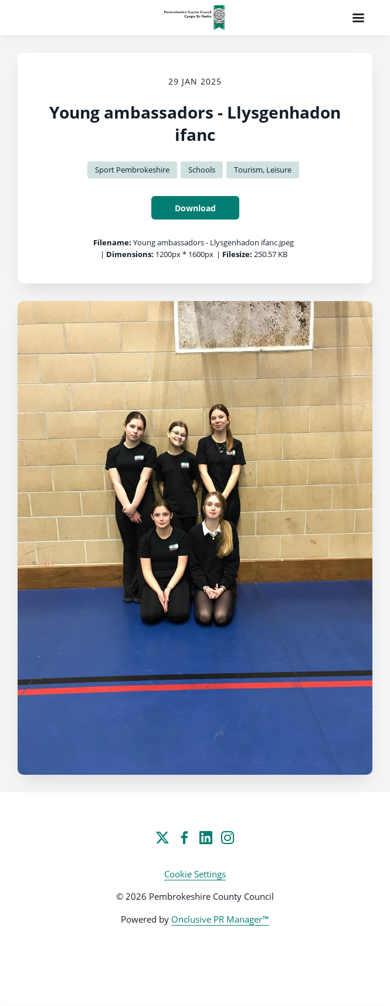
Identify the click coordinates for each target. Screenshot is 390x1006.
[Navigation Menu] (358, 17)
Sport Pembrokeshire (132, 169)
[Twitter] (162, 837)
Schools (201, 169)
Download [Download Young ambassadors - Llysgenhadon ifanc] (195, 208)
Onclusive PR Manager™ (220, 919)
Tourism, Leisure (262, 169)
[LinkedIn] (205, 837)
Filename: (112, 242)
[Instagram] (227, 837)
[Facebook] (184, 837)
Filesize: (237, 254)
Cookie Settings (195, 874)
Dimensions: (130, 254)
